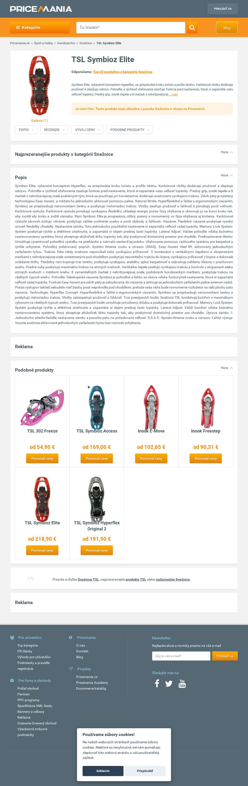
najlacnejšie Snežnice (173, 579)
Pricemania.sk (20, 43)
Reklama (24, 717)
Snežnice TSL (88, 579)
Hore (224, 152)
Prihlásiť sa (223, 8)
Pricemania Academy (92, 683)
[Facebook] (157, 685)
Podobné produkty (127, 130)
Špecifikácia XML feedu (34, 706)
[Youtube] (182, 685)
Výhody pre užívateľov (34, 657)
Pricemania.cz (87, 677)
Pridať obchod (28, 688)
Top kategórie (27, 645)
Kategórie (28, 27)
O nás (80, 645)
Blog (227, 28)
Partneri (23, 694)
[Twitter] (169, 685)
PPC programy (28, 700)
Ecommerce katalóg (91, 688)
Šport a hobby (43, 43)
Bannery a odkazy (30, 712)
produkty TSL (136, 579)
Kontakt (82, 651)
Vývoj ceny (85, 130)
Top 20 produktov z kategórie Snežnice (123, 72)
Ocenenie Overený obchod (36, 723)
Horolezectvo (66, 43)
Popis (24, 130)
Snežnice (85, 43)
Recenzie (52, 130)
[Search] (192, 27)
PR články (24, 651)
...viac (173, 94)
